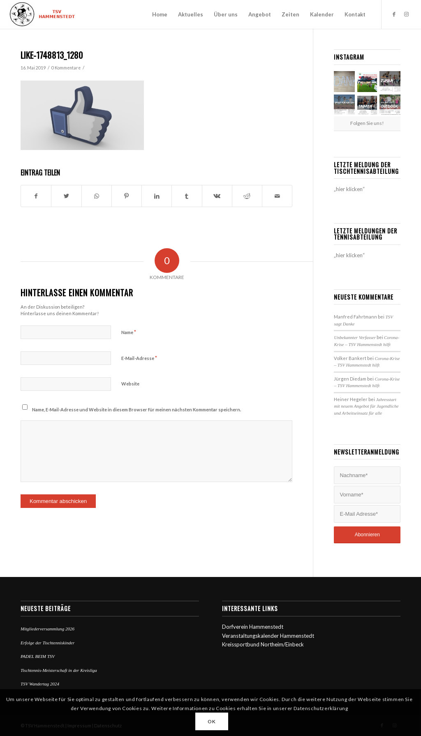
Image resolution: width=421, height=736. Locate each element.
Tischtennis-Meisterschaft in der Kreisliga (59, 670)
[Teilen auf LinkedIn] (156, 196)
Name (128, 332)
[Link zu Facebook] (394, 14)
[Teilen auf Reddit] (247, 196)
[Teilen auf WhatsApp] (96, 196)
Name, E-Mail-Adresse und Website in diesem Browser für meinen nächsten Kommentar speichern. (136, 409)
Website (130, 383)
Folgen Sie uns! (367, 123)
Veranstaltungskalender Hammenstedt (268, 635)
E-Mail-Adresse (139, 358)
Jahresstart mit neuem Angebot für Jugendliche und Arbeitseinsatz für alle (366, 406)
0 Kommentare (66, 67)
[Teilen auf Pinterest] (126, 196)
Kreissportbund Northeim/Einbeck (263, 644)
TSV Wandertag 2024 (40, 683)
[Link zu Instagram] (406, 14)
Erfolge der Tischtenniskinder (47, 642)
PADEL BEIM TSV (38, 656)
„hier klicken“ (349, 189)
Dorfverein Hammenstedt (252, 626)
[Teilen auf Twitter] (66, 196)
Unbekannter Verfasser (355, 337)
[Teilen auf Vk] (217, 196)
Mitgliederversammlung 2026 (47, 628)
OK (211, 721)
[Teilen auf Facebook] (36, 196)
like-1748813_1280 (52, 54)
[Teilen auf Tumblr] (186, 196)
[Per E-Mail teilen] (277, 196)
